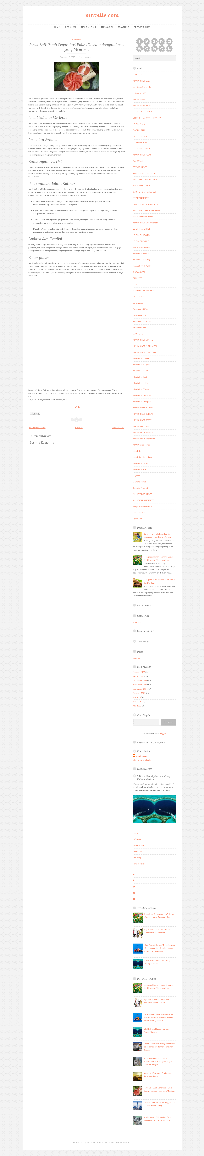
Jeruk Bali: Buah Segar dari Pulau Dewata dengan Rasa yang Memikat (76, 47)
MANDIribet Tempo (141, 445)
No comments (85, 57)
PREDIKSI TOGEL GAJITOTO (146, 179)
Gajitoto (136, 475)
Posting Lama (118, 427)
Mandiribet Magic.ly (141, 364)
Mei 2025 (137, 706)
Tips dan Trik (88, 27)
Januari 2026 (138, 676)
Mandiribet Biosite (141, 389)
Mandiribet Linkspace (142, 401)
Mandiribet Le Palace (142, 383)
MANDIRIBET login (141, 81)
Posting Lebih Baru (37, 427)
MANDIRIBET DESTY (142, 420)
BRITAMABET (139, 296)
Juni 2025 (137, 701)
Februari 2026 (139, 672)
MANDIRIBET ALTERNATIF (145, 346)
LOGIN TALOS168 (141, 241)
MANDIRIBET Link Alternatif (145, 223)
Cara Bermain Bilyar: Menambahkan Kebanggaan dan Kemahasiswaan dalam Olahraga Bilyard (159, 948)
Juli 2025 (137, 697)
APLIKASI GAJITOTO (142, 185)
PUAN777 (137, 278)
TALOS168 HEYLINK (142, 266)
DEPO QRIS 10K (140, 136)
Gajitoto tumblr (139, 482)
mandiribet (137, 451)
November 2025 (140, 684)
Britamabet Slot (140, 327)
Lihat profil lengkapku (142, 760)
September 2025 (140, 689)
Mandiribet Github (141, 463)
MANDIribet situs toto (143, 407)
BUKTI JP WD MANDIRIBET (145, 204)
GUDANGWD (139, 272)
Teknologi (107, 27)
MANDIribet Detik (141, 426)
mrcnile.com (102, 15)
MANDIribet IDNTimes (143, 432)
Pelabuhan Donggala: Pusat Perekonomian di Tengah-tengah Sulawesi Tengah (158, 1061)
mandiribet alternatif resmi (144, 290)
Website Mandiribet (141, 247)
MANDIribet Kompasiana (144, 438)
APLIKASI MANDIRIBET (144, 216)
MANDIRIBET (139, 99)
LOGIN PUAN (139, 124)
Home (56, 27)
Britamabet (138, 303)
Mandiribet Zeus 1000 (142, 253)
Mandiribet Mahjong (141, 259)
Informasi (70, 27)
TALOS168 (138, 161)
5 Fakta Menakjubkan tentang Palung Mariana (153, 778)
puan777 (137, 284)
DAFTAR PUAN (139, 130)
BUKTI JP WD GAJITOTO (144, 173)
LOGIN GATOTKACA (142, 111)
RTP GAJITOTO (140, 167)
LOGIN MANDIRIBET (142, 148)
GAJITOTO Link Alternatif (144, 192)
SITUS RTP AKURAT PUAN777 (147, 118)
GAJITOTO (138, 74)
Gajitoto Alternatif (141, 488)
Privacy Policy (142, 27)
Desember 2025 (140, 680)
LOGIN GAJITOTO (141, 235)
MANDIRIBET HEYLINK (143, 105)
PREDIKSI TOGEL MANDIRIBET (147, 210)
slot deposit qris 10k (142, 87)
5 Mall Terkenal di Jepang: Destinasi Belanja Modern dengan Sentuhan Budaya (159, 1046)
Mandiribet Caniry (140, 377)
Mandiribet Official (141, 358)
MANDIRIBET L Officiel (143, 340)
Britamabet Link (140, 315)
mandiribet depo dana (142, 457)
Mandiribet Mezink (141, 370)
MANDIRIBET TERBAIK (143, 414)
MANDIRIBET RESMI (142, 155)
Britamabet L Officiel (142, 321)
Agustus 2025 (139, 693)
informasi (76, 39)
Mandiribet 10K (139, 469)
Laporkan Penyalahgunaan (152, 742)
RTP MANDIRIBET (141, 142)
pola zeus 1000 (139, 93)
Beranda (79, 427)
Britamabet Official (141, 309)
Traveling (123, 27)
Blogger (162, 733)
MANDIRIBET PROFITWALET (146, 352)
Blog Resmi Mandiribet (142, 506)
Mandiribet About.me (142, 395)
